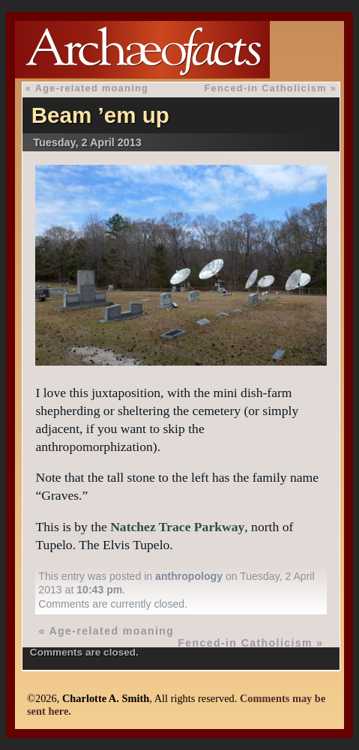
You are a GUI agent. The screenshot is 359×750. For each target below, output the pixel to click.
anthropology (189, 576)
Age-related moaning (92, 88)
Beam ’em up (100, 115)
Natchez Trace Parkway (177, 526)
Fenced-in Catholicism (265, 88)
